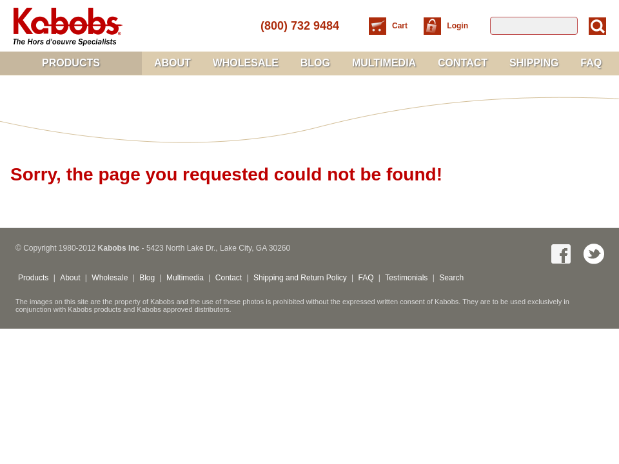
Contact (462, 62)
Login (457, 25)
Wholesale (246, 62)
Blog (315, 62)
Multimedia (384, 62)
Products (71, 62)
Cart (400, 25)
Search (451, 277)
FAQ (591, 62)
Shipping (533, 62)
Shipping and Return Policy (300, 277)
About (172, 62)
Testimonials (406, 277)
